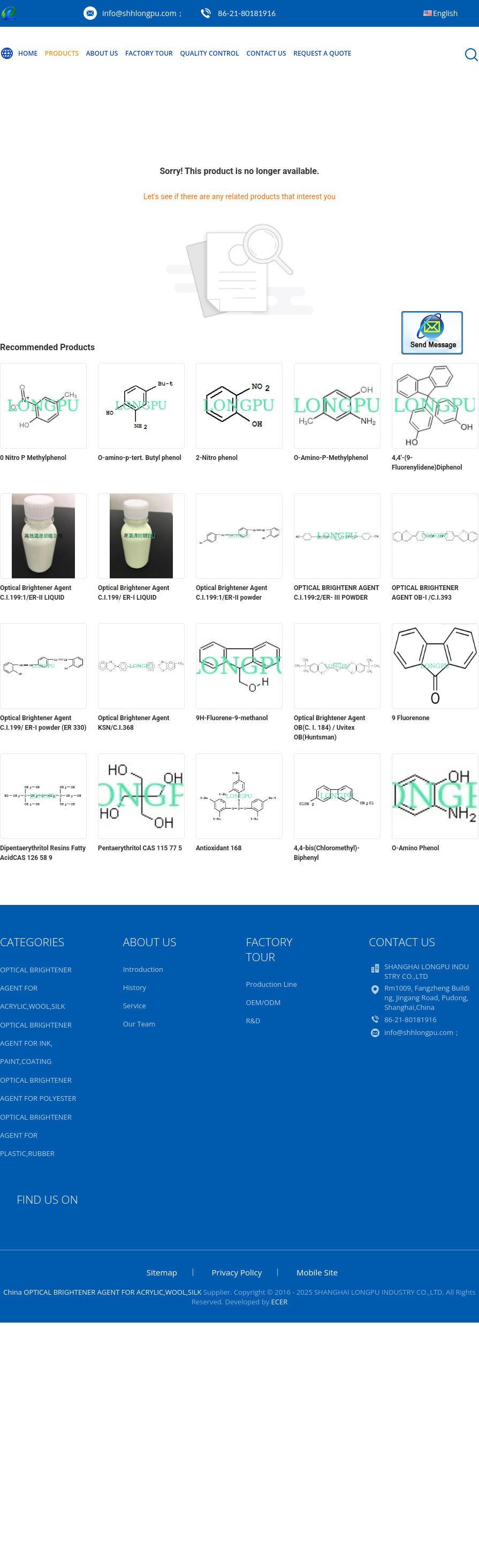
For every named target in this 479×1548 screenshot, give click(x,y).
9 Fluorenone (411, 718)
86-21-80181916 (247, 13)
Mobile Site (317, 1272)
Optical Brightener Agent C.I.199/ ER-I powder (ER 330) (43, 722)
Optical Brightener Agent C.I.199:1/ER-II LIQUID (35, 592)
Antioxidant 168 (218, 848)
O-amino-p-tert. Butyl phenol (139, 458)
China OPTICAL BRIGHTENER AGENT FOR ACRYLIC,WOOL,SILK (102, 1292)
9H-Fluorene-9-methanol (232, 718)
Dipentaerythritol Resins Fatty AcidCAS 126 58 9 (43, 853)
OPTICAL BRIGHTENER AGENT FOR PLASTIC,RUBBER (36, 1135)
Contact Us (266, 53)
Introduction (143, 969)
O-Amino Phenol (415, 848)
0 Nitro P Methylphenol (33, 458)
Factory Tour (149, 53)
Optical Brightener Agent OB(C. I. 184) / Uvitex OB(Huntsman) (329, 727)
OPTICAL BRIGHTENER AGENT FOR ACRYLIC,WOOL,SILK (36, 988)
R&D (253, 1020)
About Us (102, 53)
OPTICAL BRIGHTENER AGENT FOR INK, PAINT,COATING (36, 1043)
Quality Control (209, 53)
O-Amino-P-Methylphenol (331, 458)
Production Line (271, 984)
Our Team (139, 1024)
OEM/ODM (263, 1002)
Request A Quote (322, 53)
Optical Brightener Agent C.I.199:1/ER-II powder (231, 592)
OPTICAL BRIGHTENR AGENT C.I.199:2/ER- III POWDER (336, 592)
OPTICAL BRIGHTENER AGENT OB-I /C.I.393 (425, 592)
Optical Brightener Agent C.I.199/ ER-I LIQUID (133, 592)
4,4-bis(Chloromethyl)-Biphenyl (327, 853)
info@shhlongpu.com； (143, 13)
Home (18, 53)
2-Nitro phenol (217, 458)
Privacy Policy (237, 1272)
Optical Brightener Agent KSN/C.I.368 (133, 722)
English (445, 13)
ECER (279, 1302)
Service (134, 1005)
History (134, 987)
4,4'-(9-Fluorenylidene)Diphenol (427, 462)
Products (62, 53)
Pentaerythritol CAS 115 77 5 (140, 848)
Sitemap (162, 1272)
